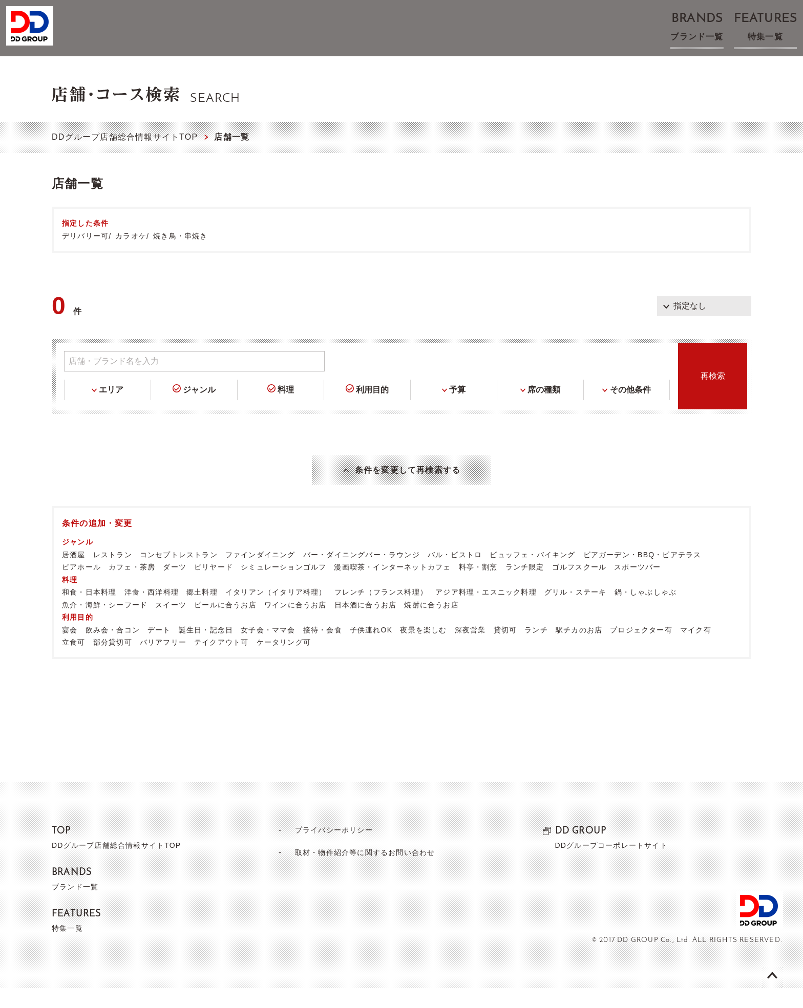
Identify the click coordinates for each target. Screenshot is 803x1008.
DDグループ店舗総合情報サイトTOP (125, 137)
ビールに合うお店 (225, 625)
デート (159, 650)
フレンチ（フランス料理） (381, 612)
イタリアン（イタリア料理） (276, 612)
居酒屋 (74, 575)
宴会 (69, 650)
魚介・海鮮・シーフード (104, 625)
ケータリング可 (284, 662)
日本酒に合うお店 (365, 625)
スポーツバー (637, 587)
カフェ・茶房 (132, 587)
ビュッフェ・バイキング (532, 575)
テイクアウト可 (221, 662)
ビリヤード (213, 587)
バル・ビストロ (455, 575)
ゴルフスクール (579, 587)
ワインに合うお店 (295, 625)
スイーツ (170, 625)
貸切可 (505, 650)
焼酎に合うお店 (431, 625)
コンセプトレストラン (179, 575)
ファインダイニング (260, 575)
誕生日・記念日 (206, 650)
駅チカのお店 (579, 650)
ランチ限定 (524, 587)
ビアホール (81, 587)
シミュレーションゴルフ (283, 587)
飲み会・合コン (113, 650)
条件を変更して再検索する (408, 480)
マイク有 (695, 650)
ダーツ (174, 587)
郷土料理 (202, 612)
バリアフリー (163, 662)
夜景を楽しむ (423, 650)
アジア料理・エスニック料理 (486, 612)
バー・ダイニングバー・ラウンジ (361, 575)
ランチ (536, 650)
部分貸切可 (112, 662)
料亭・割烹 (478, 587)
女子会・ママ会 (268, 650)
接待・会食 (322, 650)
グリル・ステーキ (575, 612)
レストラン (112, 575)
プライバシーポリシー (329, 849)
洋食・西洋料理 (151, 612)
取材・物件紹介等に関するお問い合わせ (364, 872)
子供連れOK (371, 650)
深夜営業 (470, 650)
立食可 (74, 662)
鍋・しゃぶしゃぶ (646, 612)
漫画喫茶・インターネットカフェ (392, 587)
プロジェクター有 (641, 650)
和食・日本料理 (89, 612)
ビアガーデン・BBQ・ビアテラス (642, 575)
